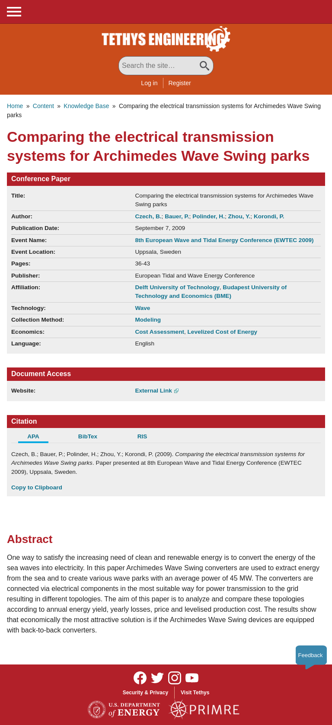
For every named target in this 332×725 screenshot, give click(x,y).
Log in (149, 83)
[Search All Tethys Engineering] (166, 65)
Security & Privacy (145, 693)
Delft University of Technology (177, 287)
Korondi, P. (269, 216)
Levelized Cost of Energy (223, 332)
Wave (142, 308)
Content (43, 105)
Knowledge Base (86, 105)
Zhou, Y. (239, 216)
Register (180, 83)
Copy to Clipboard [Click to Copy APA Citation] (36, 487)
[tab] (38, 437)
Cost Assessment (159, 332)
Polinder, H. (208, 216)
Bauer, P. (177, 216)
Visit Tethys (195, 693)
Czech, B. (148, 216)
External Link (153, 390)
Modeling (148, 319)
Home (15, 105)
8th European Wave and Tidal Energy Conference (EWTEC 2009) (224, 240)
